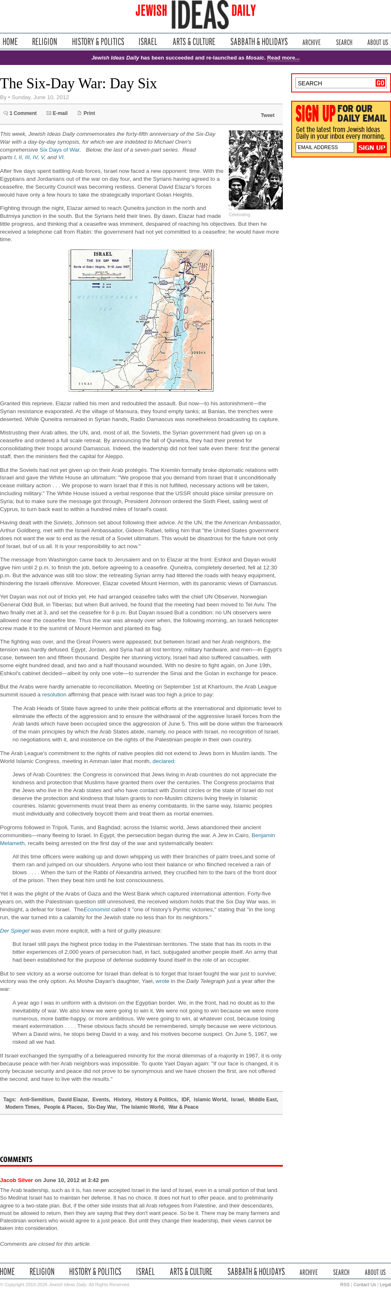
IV (35, 157)
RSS (345, 1284)
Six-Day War (101, 1107)
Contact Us (365, 1284)
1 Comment (23, 113)
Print (89, 113)
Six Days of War (59, 150)
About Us (377, 41)
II (20, 157)
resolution (54, 694)
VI (61, 157)
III (27, 157)
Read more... (283, 58)
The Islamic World (142, 1107)
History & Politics (98, 41)
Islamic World (210, 1099)
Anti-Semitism (36, 1099)
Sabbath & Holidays (258, 41)
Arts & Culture (194, 41)
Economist (97, 909)
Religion (44, 41)
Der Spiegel (15, 931)
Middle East (263, 1099)
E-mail (60, 113)
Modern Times (22, 1107)
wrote (162, 981)
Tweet (268, 115)
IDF (185, 1099)
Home (10, 41)
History (122, 1099)
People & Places (63, 1107)
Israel (148, 41)
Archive (311, 41)
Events (100, 1099)
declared (163, 761)
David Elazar (73, 1099)
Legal (385, 1284)
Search (344, 41)
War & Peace (183, 1107)
